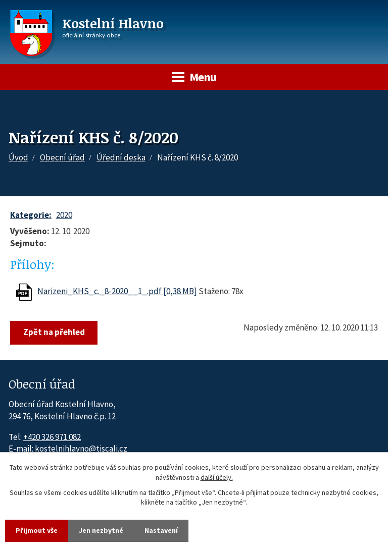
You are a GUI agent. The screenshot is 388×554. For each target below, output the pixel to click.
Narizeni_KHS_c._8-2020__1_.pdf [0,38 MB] (117, 291)
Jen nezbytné (101, 530)
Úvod (18, 157)
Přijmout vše (37, 530)
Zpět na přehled (54, 332)
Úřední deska (121, 157)
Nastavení (161, 530)
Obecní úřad (62, 157)
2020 (64, 214)
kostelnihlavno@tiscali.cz (81, 448)
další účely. (217, 477)
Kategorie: (31, 214)
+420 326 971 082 (52, 436)
